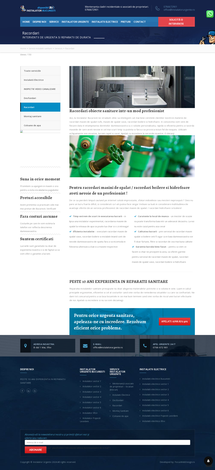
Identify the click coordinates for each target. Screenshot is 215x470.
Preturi (126, 21)
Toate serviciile (32, 70)
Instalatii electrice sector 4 (155, 400)
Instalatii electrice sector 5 (155, 405)
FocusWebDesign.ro (185, 462)
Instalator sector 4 (92, 397)
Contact (140, 21)
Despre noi (39, 21)
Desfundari (30, 98)
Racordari (29, 107)
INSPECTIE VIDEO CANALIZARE (40, 88)
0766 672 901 (160, 347)
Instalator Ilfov (90, 413)
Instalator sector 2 (92, 386)
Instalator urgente (75, 21)
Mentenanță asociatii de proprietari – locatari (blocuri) (122, 386)
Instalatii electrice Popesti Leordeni (160, 415)
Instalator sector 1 (92, 381)
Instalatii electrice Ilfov (153, 421)
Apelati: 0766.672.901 (174, 321)
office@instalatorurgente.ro (179, 9)
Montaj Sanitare (120, 410)
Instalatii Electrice (34, 79)
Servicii (54, 21)
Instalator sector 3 (92, 391)
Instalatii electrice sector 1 (155, 384)
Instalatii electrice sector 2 (155, 389)
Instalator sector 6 (92, 407)
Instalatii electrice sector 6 (155, 410)
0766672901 (170, 6)
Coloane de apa (32, 125)
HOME (26, 21)
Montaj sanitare (32, 116)
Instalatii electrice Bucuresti (156, 378)
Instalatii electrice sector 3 (155, 394)
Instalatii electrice (105, 21)
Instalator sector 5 (92, 402)
